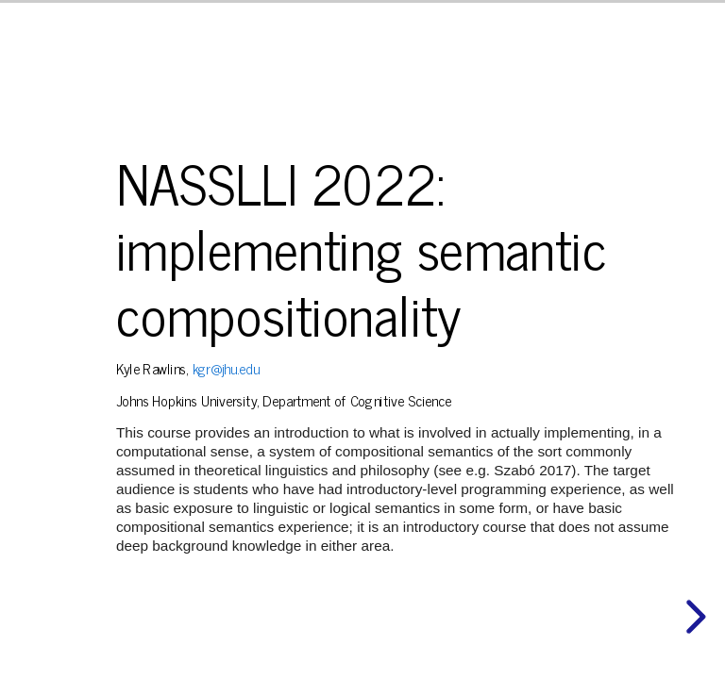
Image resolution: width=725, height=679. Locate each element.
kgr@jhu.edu (226, 368)
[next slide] (693, 617)
